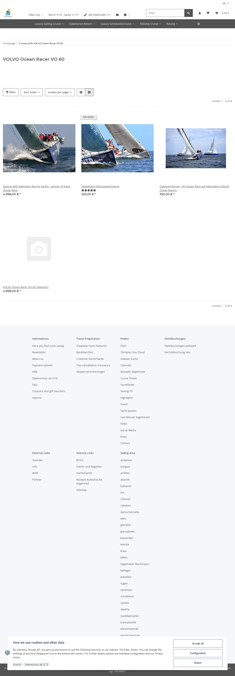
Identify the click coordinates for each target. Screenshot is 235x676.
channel (125, 499)
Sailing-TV (126, 391)
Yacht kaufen (128, 410)
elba (123, 518)
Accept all (197, 643)
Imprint (17, 664)
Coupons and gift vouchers (48, 391)
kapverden (126, 538)
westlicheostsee (130, 635)
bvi (122, 492)
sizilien (124, 603)
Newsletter (39, 352)
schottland (126, 596)
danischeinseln (129, 512)
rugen (124, 583)
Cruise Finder (128, 378)
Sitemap (81, 490)
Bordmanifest (84, 352)
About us (37, 359)
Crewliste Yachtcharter (90, 359)
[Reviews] (88, 190)
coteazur (125, 505)
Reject (197, 663)
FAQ (34, 384)
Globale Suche (129, 359)
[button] (200, 13)
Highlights (126, 397)
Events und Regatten (89, 466)
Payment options (42, 365)
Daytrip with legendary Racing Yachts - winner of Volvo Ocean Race (36, 188)
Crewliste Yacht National (91, 346)
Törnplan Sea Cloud (132, 352)
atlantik (125, 479)
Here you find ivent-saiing (48, 346)
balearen (125, 486)
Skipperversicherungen (90, 371)
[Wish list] (208, 13)
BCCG (79, 460)
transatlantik (128, 622)
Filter (11, 92)
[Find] (165, 13)
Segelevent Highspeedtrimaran (100, 186)
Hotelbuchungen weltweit (180, 346)
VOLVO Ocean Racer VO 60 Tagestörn (25, 287)
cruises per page (58, 92)
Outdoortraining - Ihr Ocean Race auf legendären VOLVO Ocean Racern (194, 188)
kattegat (125, 570)
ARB (34, 371)
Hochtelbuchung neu (177, 352)
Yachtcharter (84, 473)
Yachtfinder (127, 384)
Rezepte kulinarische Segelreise (89, 481)
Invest (124, 404)
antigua (125, 466)
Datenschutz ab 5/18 (37, 664)
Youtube (37, 460)
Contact (125, 443)
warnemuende (129, 628)
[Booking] (222, 13)
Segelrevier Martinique (134, 564)
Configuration (197, 653)
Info (34, 466)
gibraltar (125, 525)
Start (123, 346)
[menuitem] (36, 14)
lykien (124, 557)
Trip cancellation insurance (93, 365)
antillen (125, 473)
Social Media (128, 430)
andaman (126, 460)
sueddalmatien (129, 616)
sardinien (126, 590)
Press (123, 436)
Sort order (30, 92)
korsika (124, 544)
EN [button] (224, 3)
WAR (35, 473)
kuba (123, 551)
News (123, 423)
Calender (126, 365)
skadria (124, 609)
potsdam (125, 577)
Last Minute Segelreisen (135, 417)
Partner (36, 479)
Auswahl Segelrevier (132, 371)
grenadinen (127, 531)
